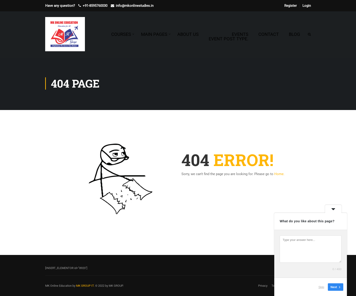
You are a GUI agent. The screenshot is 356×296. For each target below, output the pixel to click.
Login (306, 6)
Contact (268, 34)
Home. (279, 174)
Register (290, 6)
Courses (121, 34)
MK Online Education (58, 285)
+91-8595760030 (95, 6)
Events (228, 37)
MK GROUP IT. (85, 285)
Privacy (262, 285)
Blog (294, 34)
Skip (321, 287)
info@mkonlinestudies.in (134, 6)
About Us (188, 34)
